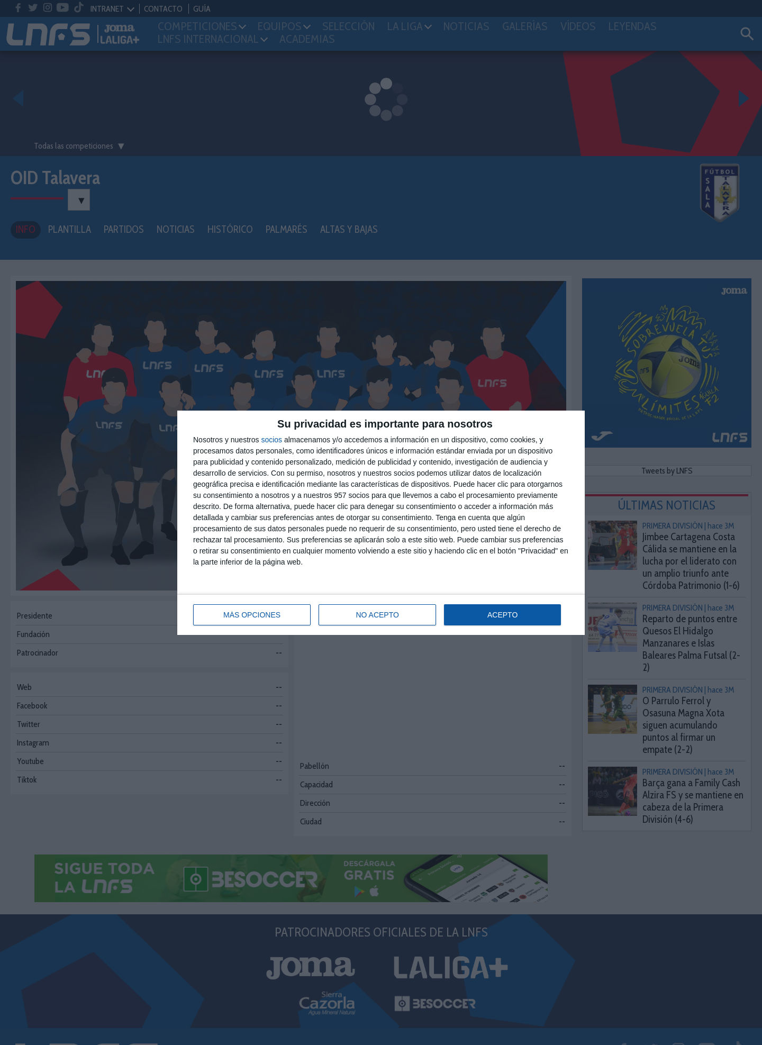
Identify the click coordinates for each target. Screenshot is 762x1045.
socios (271, 439)
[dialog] (381, 523)
